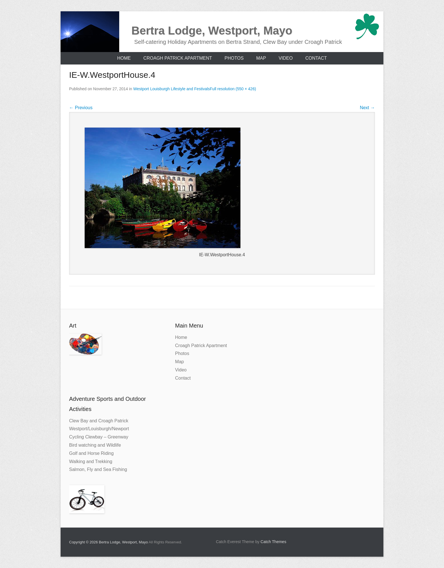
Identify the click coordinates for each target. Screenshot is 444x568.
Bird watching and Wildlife (95, 445)
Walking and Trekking (90, 461)
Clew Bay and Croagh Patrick (98, 420)
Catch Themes (273, 541)
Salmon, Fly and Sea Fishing (98, 469)
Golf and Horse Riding (91, 453)
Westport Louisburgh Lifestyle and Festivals (171, 89)
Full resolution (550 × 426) (233, 89)
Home (124, 58)
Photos (234, 58)
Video (286, 58)
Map (261, 58)
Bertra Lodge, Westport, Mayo (211, 30)
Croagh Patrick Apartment (177, 58)
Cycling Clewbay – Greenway (98, 436)
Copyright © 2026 (84, 542)
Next (367, 107)
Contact (316, 58)
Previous (81, 107)
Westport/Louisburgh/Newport (99, 428)
